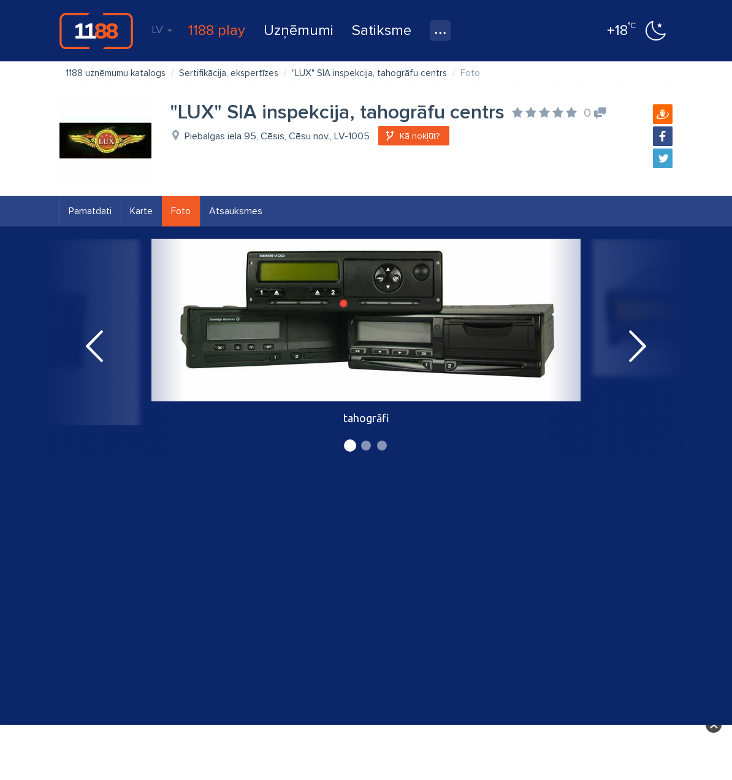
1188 (96, 30)
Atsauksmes (235, 211)
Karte (141, 211)
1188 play (216, 30)
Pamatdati (90, 211)
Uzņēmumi (299, 30)
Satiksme (381, 30)
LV (161, 29)
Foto (181, 211)
